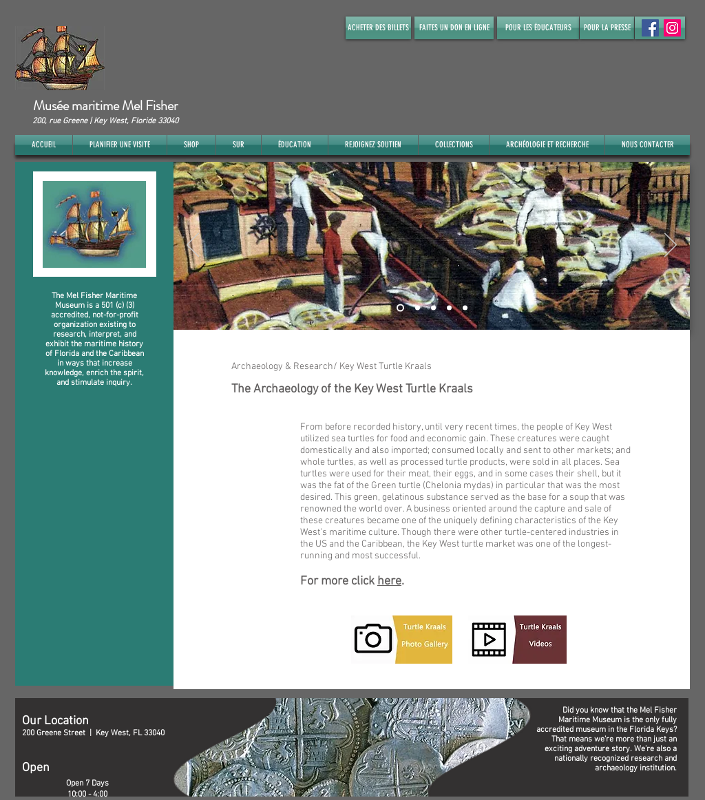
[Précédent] (193, 246)
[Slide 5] (465, 307)
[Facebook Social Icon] (650, 27)
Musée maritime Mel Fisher (105, 106)
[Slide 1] (400, 307)
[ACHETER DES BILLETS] (378, 28)
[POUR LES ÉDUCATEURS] (538, 28)
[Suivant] (670, 246)
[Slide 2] (417, 307)
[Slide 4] (449, 307)
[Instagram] (672, 27)
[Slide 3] (433, 307)
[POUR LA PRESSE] (607, 28)
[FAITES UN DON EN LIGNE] (454, 28)
